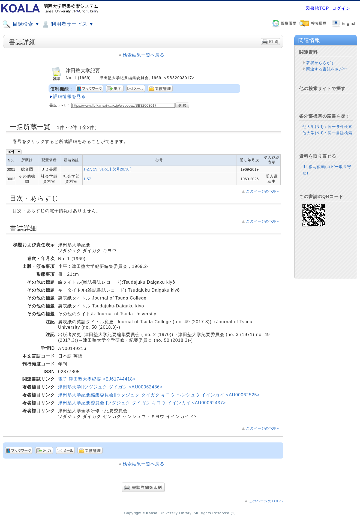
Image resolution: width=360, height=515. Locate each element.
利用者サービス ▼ (67, 24)
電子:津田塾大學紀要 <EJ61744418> (97, 379)
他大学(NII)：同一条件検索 (327, 126)
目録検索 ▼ (21, 24)
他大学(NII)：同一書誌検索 (327, 133)
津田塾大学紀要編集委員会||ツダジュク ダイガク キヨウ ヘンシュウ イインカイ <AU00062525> (159, 395)
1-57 (87, 179)
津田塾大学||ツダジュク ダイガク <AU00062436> (110, 387)
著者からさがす (320, 63)
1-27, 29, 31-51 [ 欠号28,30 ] (107, 169)
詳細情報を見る (69, 96)
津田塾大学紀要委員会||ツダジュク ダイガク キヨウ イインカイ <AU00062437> (142, 402)
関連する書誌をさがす (326, 69)
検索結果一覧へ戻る (143, 55)
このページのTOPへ (263, 191)
